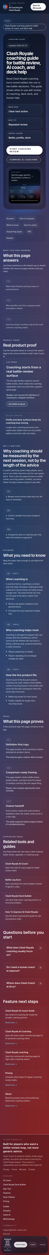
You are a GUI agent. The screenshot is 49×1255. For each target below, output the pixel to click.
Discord (6, 1234)
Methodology (9, 1219)
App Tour (7, 1189)
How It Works (9, 1197)
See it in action (30, 225)
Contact (31, 1169)
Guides (6, 1206)
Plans (33, 1244)
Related (10, 238)
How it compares (27, 218)
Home (7, 21)
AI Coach (7, 1180)
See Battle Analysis (17, 404)
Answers (10, 218)
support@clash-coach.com (15, 1230)
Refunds (22, 1169)
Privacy (6, 1169)
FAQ (29, 231)
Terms (14, 1169)
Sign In (42, 1244)
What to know (13, 225)
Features (7, 1193)
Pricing (6, 1201)
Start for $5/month (37, 6)
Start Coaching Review (20, 150)
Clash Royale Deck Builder (14, 1184)
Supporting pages (14, 231)
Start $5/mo (20, 1244)
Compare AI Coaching (24, 160)
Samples (7, 1211)
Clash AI (6, 1215)
